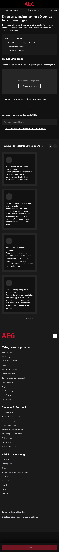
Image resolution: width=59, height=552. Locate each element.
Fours (4, 365)
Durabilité (6, 481)
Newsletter (6, 485)
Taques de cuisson (9, 369)
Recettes (5, 476)
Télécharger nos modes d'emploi (14, 429)
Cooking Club (7, 463)
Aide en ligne (7, 438)
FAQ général (7, 442)
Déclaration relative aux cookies (20, 516)
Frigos (4, 386)
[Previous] (50, 146)
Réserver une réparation (11, 421)
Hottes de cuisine (9, 373)
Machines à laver (8, 352)
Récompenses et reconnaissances (15, 472)
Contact (5, 493)
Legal (4, 489)
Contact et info (7, 412)
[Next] (55, 146)
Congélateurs (7, 395)
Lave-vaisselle (7, 382)
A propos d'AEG (8, 459)
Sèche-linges (7, 356)
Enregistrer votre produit (11, 416)
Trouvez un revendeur (10, 446)
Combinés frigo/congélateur (12, 391)
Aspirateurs (6, 399)
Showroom (6, 468)
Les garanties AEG (9, 425)
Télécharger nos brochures (12, 433)
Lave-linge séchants (10, 361)
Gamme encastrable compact (13, 378)
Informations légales (13, 512)
